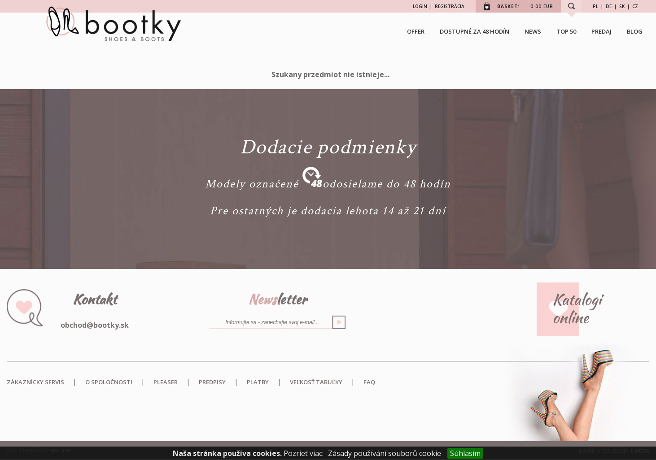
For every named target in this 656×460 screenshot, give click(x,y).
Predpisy (212, 382)
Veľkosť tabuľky (316, 382)
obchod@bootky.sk (95, 325)
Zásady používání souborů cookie (384, 453)
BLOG (635, 31)
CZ (635, 6)
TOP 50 (566, 31)
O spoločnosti (108, 382)
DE (609, 6)
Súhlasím (465, 453)
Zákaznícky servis (35, 382)
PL (595, 6)
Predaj (601, 31)
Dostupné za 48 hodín (474, 31)
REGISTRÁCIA (449, 6)
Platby (258, 382)
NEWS (533, 31)
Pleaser (165, 382)
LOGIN (420, 6)
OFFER (415, 31)
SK (622, 6)
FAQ (369, 382)
